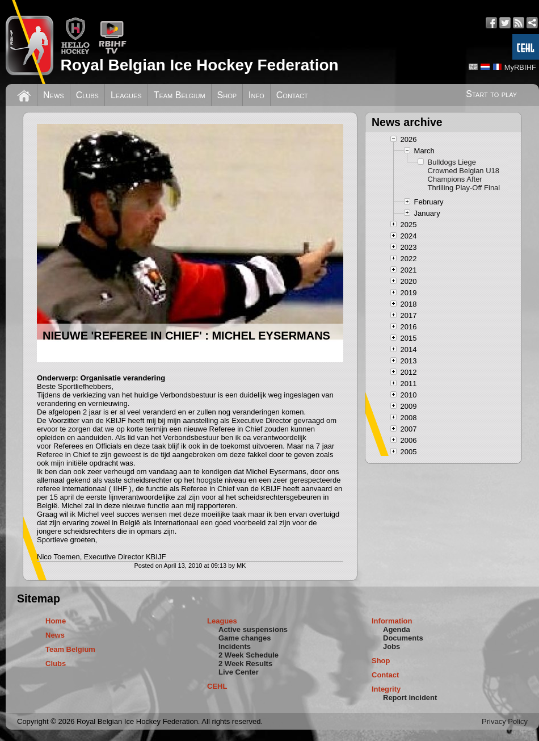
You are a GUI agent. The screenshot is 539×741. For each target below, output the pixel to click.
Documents (403, 638)
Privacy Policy (505, 721)
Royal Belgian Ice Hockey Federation (199, 65)
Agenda (396, 629)
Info (256, 95)
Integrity (386, 689)
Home (55, 621)
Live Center (238, 672)
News (53, 95)
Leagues (126, 95)
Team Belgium (179, 95)
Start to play (491, 94)
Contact (292, 95)
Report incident (410, 697)
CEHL (217, 686)
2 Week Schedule (248, 655)
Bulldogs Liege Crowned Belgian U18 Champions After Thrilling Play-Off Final (464, 175)
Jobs (391, 646)
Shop (227, 95)
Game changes (244, 638)
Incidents (234, 646)
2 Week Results (245, 663)
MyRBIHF (520, 67)
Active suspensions (253, 629)
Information (392, 621)
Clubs (87, 95)
